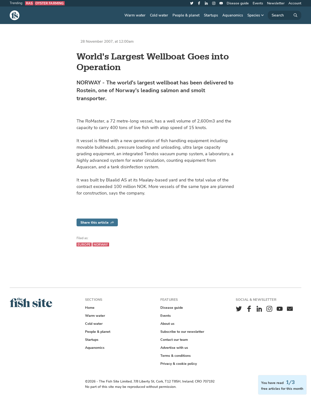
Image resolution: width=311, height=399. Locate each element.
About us (167, 323)
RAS (29, 3)
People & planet (186, 15)
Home (90, 307)
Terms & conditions (175, 355)
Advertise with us (174, 347)
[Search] (284, 15)
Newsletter (276, 3)
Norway (101, 245)
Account (294, 3)
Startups (211, 15)
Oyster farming (49, 3)
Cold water (159, 15)
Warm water (135, 15)
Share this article (97, 222)
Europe (84, 245)
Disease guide (238, 3)
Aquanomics (232, 15)
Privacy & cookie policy (178, 363)
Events (258, 3)
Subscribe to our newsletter (182, 331)
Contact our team (174, 339)
